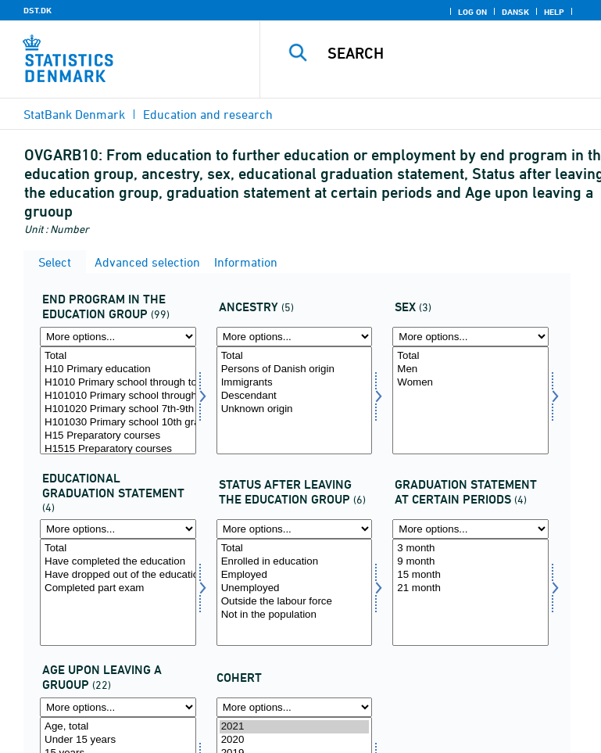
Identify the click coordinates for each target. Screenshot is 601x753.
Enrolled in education (295, 561)
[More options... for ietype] (294, 336)
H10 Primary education (118, 369)
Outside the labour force (295, 601)
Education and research (208, 114)
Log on (472, 11)
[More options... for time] (294, 707)
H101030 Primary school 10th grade (118, 422)
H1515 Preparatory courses (118, 449)
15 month (470, 575)
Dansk (515, 11)
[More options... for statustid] (470, 529)
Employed (295, 575)
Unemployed (295, 588)
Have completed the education (118, 561)
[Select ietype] (294, 400)
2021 (295, 726)
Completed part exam (118, 588)
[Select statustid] (470, 593)
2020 (295, 740)
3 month (470, 548)
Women (470, 382)
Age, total (118, 726)
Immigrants (295, 382)
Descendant (295, 396)
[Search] (456, 53)
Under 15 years (118, 740)
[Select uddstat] (118, 593)
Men (470, 369)
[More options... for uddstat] (118, 529)
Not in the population (295, 615)
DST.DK (37, 10)
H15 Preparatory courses (118, 436)
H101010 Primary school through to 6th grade (118, 396)
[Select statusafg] (294, 593)
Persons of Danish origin (295, 369)
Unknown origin (295, 409)
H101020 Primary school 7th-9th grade (118, 409)
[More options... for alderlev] (118, 707)
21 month (470, 588)
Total (118, 356)
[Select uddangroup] (118, 400)
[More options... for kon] (470, 336)
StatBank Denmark (74, 114)
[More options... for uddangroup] (118, 336)
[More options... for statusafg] (294, 529)
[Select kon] (470, 400)
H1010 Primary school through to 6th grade (118, 382)
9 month (470, 561)
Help (554, 11)
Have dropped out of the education (118, 575)
